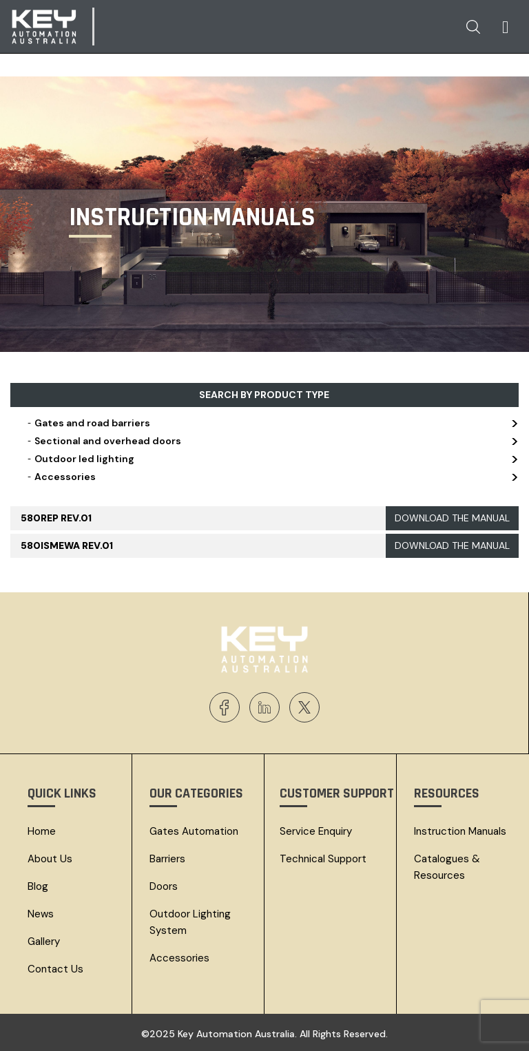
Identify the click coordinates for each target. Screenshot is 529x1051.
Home (42, 831)
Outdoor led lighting (271, 459)
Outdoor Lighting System (190, 922)
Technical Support (323, 859)
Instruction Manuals (460, 831)
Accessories (271, 477)
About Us (50, 859)
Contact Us (55, 969)
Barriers (167, 859)
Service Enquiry (316, 831)
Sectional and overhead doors (271, 441)
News (41, 914)
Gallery (44, 941)
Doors (163, 886)
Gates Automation (193, 831)
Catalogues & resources (447, 867)
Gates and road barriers (271, 423)
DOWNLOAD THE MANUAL (452, 518)
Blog (38, 886)
